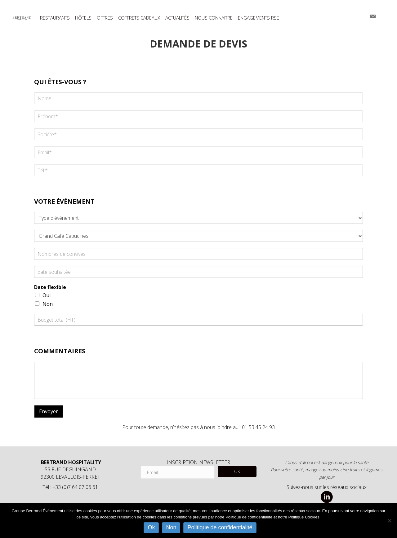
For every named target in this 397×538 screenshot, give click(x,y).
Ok (151, 527)
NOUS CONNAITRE (214, 18)
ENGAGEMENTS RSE (258, 18)
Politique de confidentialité (219, 527)
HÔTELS (83, 18)
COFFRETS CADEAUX (139, 18)
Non (47, 304)
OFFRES (105, 18)
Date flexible (50, 287)
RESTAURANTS (55, 18)
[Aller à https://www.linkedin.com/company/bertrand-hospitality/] (326, 497)
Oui (46, 295)
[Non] (389, 521)
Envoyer (48, 411)
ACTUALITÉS (177, 18)
